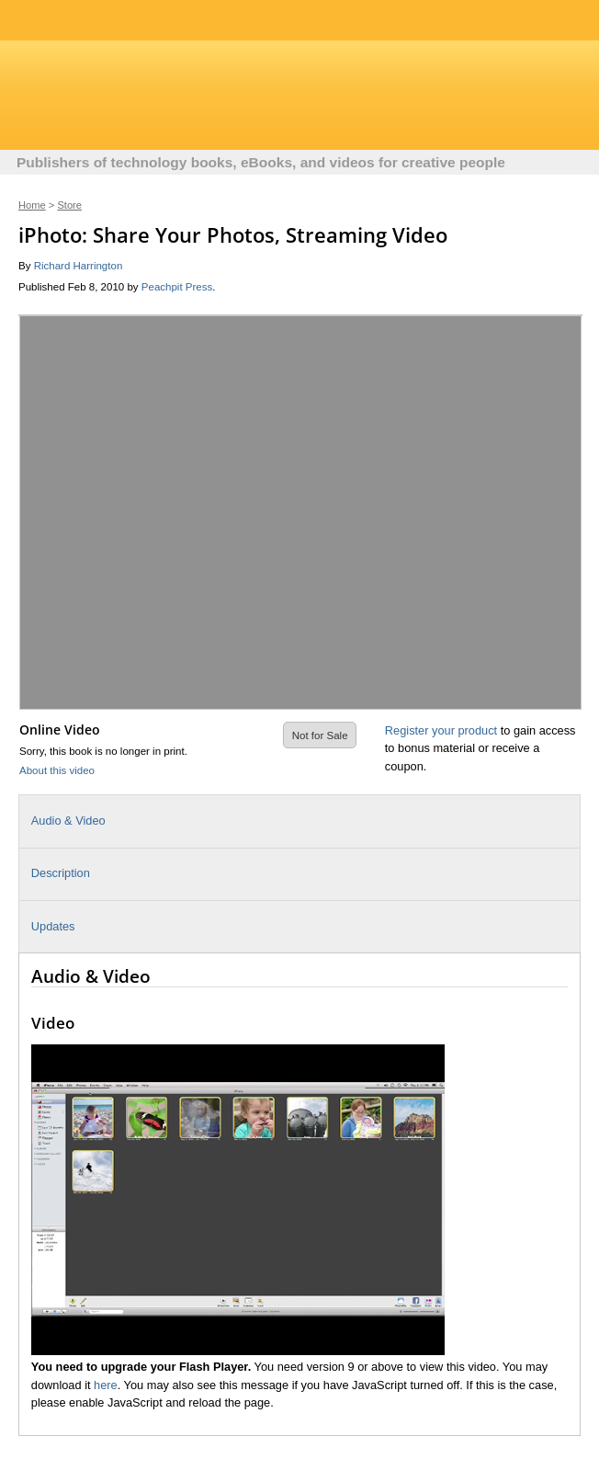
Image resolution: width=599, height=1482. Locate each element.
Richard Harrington (78, 265)
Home (32, 205)
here (106, 1385)
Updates (53, 926)
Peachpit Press (176, 286)
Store (69, 205)
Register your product (441, 730)
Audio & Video (68, 820)
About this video (57, 770)
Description (60, 873)
